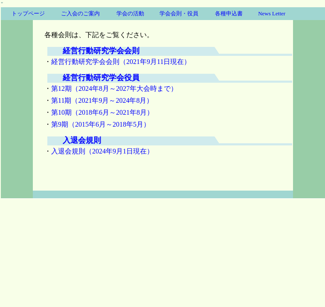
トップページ (28, 13)
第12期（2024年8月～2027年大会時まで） (114, 88)
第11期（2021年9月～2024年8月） (102, 100)
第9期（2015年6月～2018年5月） (100, 124)
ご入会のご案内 (80, 13)
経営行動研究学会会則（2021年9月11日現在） (121, 61)
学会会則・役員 (179, 13)
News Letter (271, 13)
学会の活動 (130, 13)
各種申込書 (229, 13)
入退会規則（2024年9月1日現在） (102, 151)
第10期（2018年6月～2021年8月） (102, 112)
